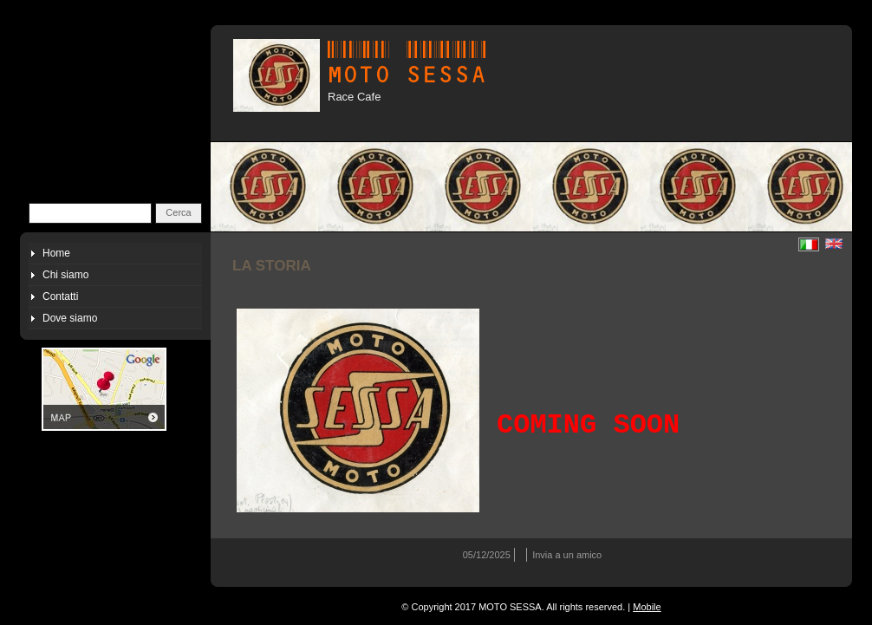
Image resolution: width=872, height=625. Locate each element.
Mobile (647, 607)
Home (56, 253)
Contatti (60, 296)
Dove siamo (69, 318)
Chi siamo (65, 275)
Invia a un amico (567, 555)
